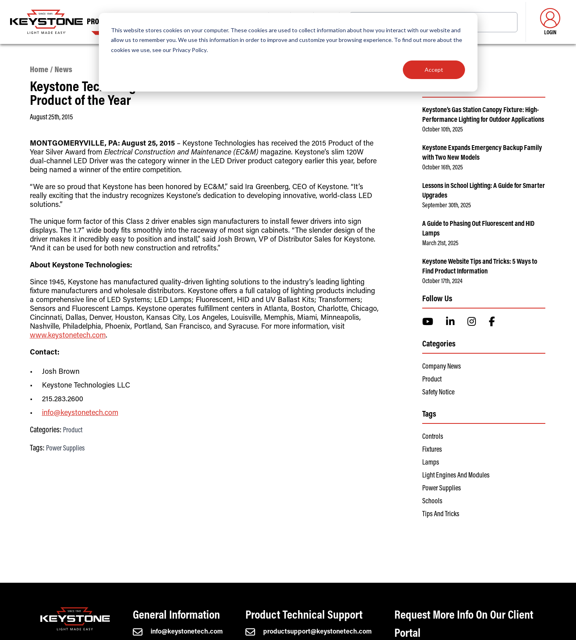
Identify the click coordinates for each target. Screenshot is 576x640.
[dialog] (288, 52)
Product (72, 430)
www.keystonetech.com (68, 336)
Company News (441, 367)
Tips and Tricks (440, 514)
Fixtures (432, 450)
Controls (432, 437)
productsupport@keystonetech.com (308, 632)
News (63, 70)
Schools (432, 501)
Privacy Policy (189, 49)
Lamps (430, 463)
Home (39, 70)
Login (550, 22)
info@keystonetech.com (80, 413)
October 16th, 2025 (442, 168)
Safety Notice (438, 392)
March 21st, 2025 (440, 243)
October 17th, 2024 (442, 281)
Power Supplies (65, 448)
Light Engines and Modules (456, 475)
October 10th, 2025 (442, 130)
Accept (434, 69)
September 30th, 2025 (446, 205)
